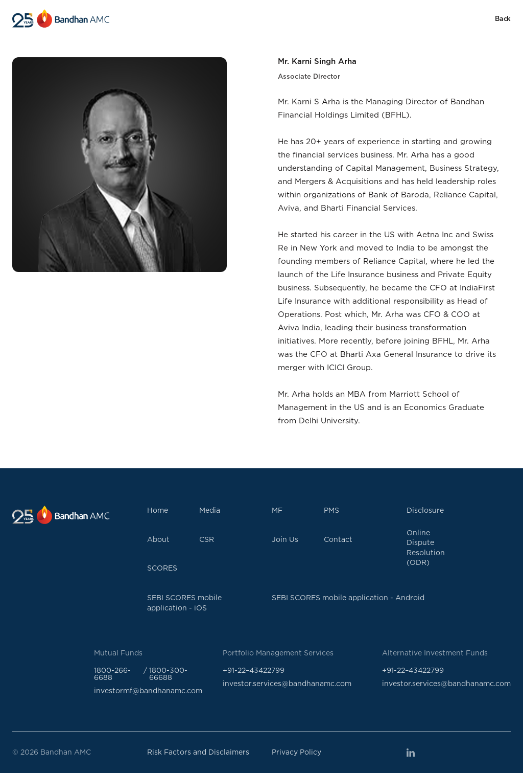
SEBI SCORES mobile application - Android (348, 597)
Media (209, 510)
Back (503, 18)
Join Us (285, 539)
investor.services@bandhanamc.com (287, 683)
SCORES (162, 568)
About (158, 539)
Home (157, 510)
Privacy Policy (296, 752)
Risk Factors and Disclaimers (198, 752)
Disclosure (425, 510)
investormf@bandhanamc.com (148, 690)
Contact (338, 539)
